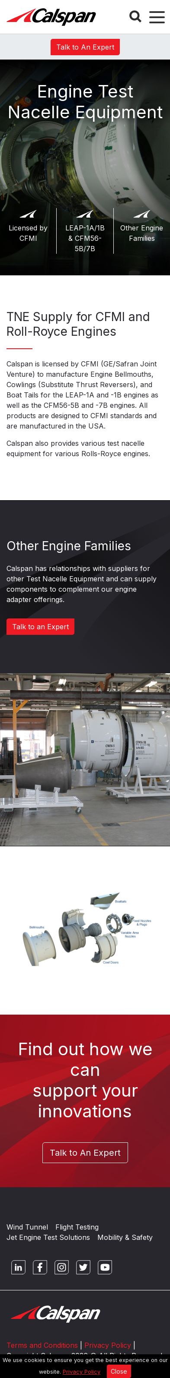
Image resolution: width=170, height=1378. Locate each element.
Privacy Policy (81, 1372)
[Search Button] (135, 16)
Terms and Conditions (42, 1345)
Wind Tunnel (27, 1227)
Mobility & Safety (125, 1237)
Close (119, 1371)
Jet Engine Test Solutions (48, 1237)
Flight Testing (77, 1227)
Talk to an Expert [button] (40, 626)
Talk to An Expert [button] (85, 47)
